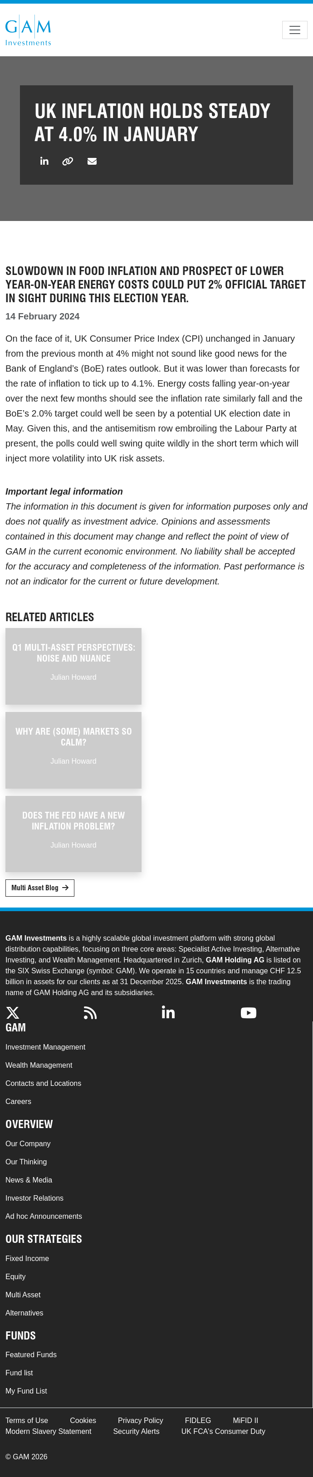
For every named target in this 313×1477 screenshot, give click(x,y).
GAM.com (28, 30)
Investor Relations (34, 1198)
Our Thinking (26, 1162)
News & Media (28, 1180)
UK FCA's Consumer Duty (223, 1431)
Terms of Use (26, 1420)
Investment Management (45, 1047)
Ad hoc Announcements (43, 1216)
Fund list (19, 1373)
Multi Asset (22, 1295)
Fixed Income (27, 1258)
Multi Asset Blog (35, 887)
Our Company (28, 1144)
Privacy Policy (140, 1420)
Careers (18, 1101)
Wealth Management (38, 1065)
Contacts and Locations (43, 1083)
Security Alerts (136, 1431)
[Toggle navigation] (295, 30)
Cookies (83, 1420)
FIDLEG (198, 1420)
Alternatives (24, 1313)
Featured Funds (31, 1355)
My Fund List (26, 1391)
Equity (15, 1277)
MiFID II (245, 1420)
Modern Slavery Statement (48, 1431)
